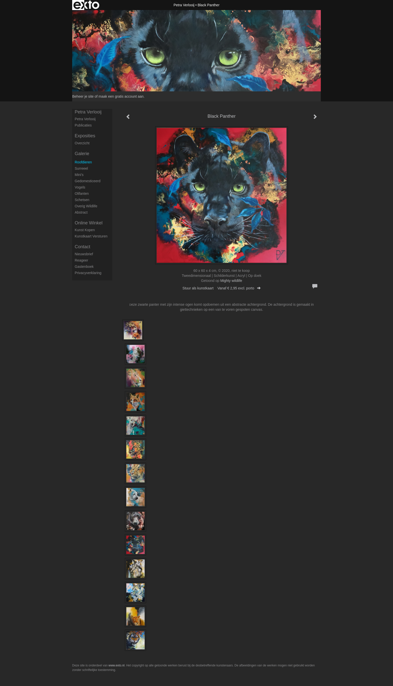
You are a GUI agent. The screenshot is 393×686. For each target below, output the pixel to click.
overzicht (82, 143)
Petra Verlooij (183, 5)
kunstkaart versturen (91, 236)
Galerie (82, 153)
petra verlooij (85, 119)
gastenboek (84, 267)
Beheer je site (83, 96)
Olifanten (82, 194)
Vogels (80, 187)
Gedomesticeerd (88, 181)
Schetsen (82, 200)
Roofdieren (83, 162)
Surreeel (81, 168)
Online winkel (89, 222)
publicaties (83, 125)
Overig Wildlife (86, 206)
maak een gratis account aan (121, 96)
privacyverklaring (88, 273)
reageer (81, 260)
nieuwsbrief (84, 254)
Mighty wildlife (231, 281)
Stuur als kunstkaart (221, 288)
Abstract (81, 212)
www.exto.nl (117, 665)
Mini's (79, 175)
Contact (82, 246)
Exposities (85, 135)
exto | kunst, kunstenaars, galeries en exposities (86, 5)
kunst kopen (85, 230)
